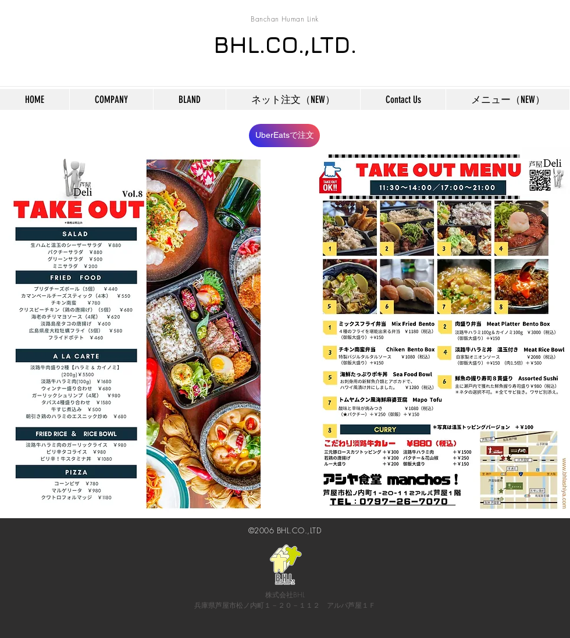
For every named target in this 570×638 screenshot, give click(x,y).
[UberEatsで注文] (284, 135)
